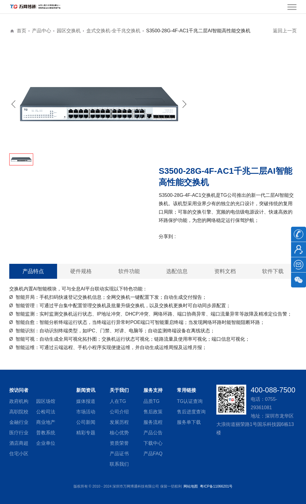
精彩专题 (85, 432)
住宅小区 (18, 453)
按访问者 (18, 390)
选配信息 (177, 271)
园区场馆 (45, 401)
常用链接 (186, 390)
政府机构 (18, 401)
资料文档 (225, 271)
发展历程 (119, 422)
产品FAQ (153, 453)
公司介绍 (119, 411)
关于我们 (119, 390)
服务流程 (153, 422)
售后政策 (153, 411)
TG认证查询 (190, 401)
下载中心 (153, 443)
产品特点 (33, 271)
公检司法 (45, 411)
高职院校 (18, 411)
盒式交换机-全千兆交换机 (113, 30)
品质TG (151, 401)
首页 (21, 30)
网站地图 (190, 486)
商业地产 (45, 422)
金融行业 (18, 422)
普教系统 (45, 432)
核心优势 (119, 432)
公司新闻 (85, 422)
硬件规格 (81, 271)
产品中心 (41, 30)
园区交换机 (69, 30)
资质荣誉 (119, 443)
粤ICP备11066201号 (216, 486)
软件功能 (129, 271)
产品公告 (153, 432)
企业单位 (45, 443)
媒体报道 (85, 401)
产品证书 (119, 453)
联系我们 (119, 464)
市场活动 (85, 411)
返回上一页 (285, 30)
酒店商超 (18, 443)
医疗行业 (18, 432)
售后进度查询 (191, 411)
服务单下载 (189, 422)
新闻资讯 (85, 390)
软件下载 (273, 271)
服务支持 (153, 390)
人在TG (118, 401)
